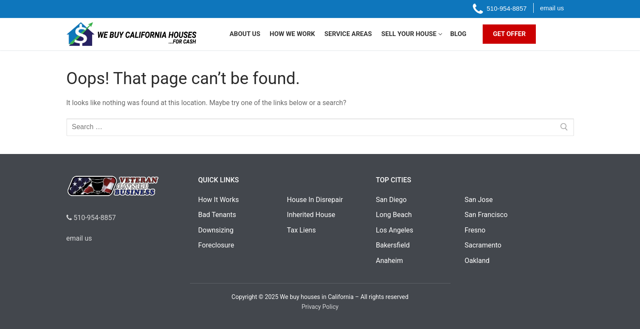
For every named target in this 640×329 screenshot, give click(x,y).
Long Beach (394, 215)
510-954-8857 (91, 218)
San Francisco (486, 215)
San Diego (391, 200)
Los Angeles (394, 230)
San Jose (479, 200)
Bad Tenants (217, 215)
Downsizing (215, 230)
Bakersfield (393, 245)
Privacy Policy (319, 306)
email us (79, 238)
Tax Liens (301, 230)
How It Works (218, 200)
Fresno (475, 230)
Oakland (477, 261)
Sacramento (483, 245)
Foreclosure (216, 245)
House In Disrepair (315, 200)
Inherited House (311, 215)
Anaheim (389, 261)
